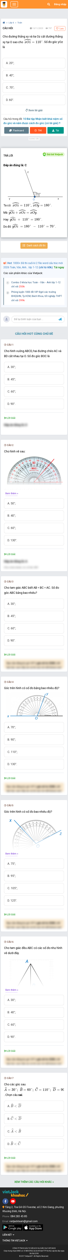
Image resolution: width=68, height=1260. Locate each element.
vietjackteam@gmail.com (23, 1221)
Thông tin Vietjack (15, 1240)
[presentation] (33, 41)
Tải (55, 130)
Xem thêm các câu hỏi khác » (34, 1181)
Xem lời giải (34, 110)
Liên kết (8, 1235)
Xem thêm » (11, 493)
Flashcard (16, 130)
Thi (38, 130)
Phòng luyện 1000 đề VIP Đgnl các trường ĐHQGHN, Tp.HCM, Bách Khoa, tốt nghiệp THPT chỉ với (36, 296)
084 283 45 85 (18, 1216)
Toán (19, 22)
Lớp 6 (11, 22)
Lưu (60, 28)
